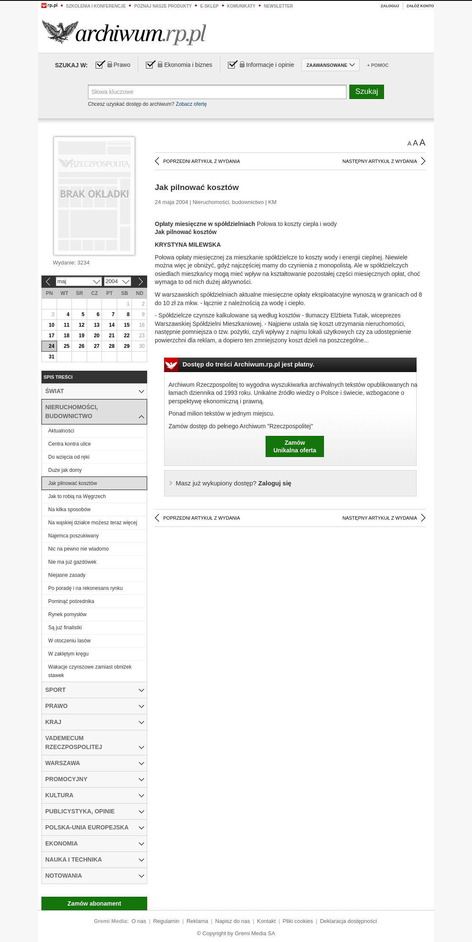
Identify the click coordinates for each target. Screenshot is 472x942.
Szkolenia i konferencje (96, 6)
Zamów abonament (94, 903)
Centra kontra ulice (69, 444)
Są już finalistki (65, 628)
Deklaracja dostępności (348, 921)
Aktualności (61, 431)
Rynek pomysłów (67, 614)
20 (96, 336)
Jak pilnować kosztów (72, 483)
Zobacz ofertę (191, 104)
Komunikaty (241, 6)
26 (81, 346)
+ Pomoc (378, 65)
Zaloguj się (233, 483)
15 (126, 325)
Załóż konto (420, 6)
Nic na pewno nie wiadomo (78, 549)
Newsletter (278, 6)
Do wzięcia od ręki (68, 457)
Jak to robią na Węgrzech (77, 496)
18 (66, 336)
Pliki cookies (298, 921)
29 (126, 346)
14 (111, 325)
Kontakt (266, 921)
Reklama (197, 921)
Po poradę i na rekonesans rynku (85, 588)
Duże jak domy (65, 470)
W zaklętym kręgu (68, 654)
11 (66, 325)
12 (81, 325)
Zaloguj (390, 6)
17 (51, 336)
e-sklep (209, 6)
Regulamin (166, 921)
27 (96, 346)
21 (111, 336)
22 (126, 336)
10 (51, 325)
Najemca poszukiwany (73, 536)
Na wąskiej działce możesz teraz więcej (92, 523)
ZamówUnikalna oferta (294, 446)
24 (51, 346)
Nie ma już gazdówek (72, 562)
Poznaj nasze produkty (163, 6)
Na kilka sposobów (69, 509)
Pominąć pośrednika (71, 601)
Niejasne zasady (66, 575)
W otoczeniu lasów (69, 641)
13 (96, 325)
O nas (139, 921)
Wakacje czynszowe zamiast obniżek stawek (90, 671)
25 (66, 346)
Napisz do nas (232, 921)
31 (51, 357)
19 (81, 336)
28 (111, 346)
